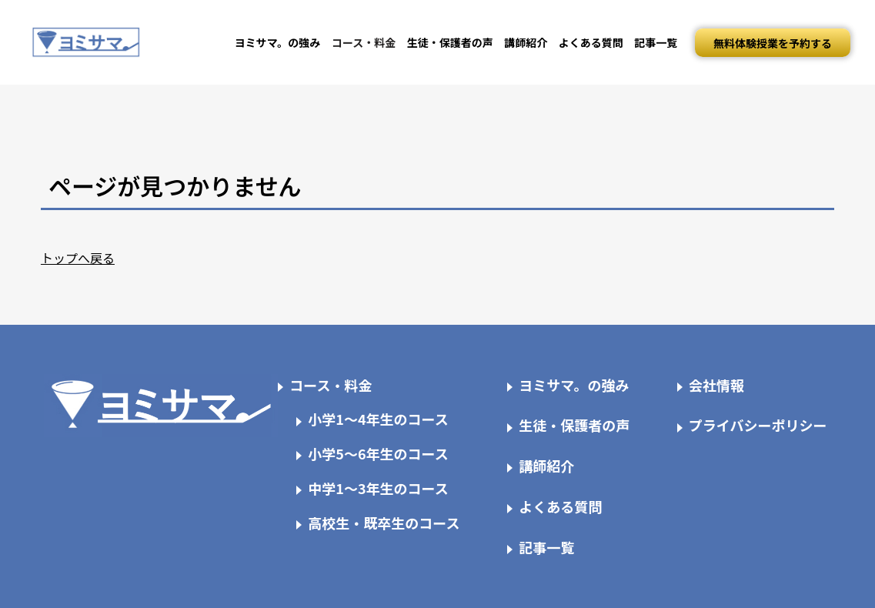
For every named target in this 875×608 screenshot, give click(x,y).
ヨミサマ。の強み (278, 42)
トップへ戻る (78, 258)
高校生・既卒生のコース (383, 523)
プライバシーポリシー (758, 425)
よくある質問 (591, 42)
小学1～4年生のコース (378, 419)
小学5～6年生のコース (378, 453)
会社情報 (716, 385)
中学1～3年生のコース (378, 488)
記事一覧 (655, 42)
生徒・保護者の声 (450, 42)
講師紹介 (525, 42)
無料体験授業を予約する (772, 43)
